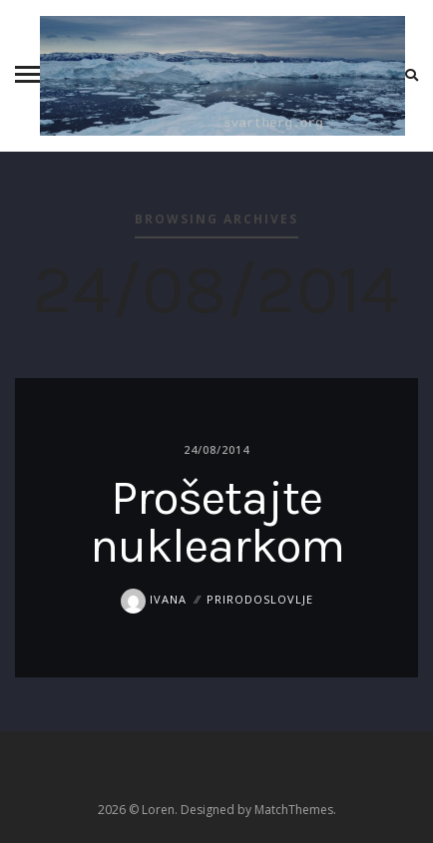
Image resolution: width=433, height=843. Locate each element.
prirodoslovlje (260, 599)
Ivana (154, 599)
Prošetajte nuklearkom (217, 522)
